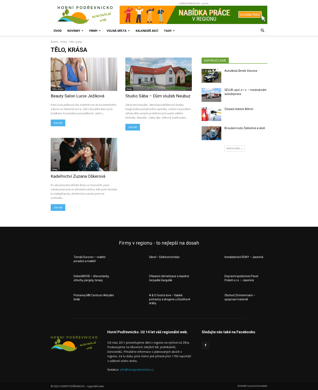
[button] (262, 31)
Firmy (95, 31)
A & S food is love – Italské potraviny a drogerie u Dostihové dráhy (169, 299)
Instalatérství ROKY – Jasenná (244, 257)
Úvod (58, 31)
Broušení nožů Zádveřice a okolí (245, 128)
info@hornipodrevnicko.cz (137, 369)
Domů (54, 42)
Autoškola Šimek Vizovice (241, 70)
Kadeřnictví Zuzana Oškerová (78, 176)
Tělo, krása (57, 89)
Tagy (169, 31)
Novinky (75, 31)
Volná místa (118, 31)
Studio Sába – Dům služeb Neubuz (157, 96)
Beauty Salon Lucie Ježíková (77, 96)
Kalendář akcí (147, 31)
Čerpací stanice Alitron (239, 109)
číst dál (58, 122)
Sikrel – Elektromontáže (164, 257)
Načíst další (235, 148)
